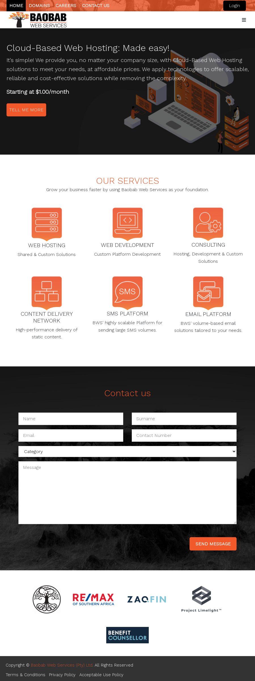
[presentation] (61, 539)
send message (213, 543)
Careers (66, 5)
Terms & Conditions (25, 674)
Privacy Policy (62, 674)
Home (16, 5)
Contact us (95, 5)
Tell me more (26, 109)
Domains (39, 5)
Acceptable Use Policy (101, 674)
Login (234, 5)
